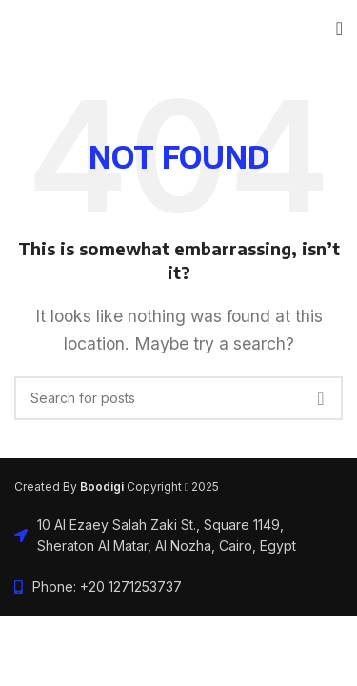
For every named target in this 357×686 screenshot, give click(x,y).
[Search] (178, 398)
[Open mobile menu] (339, 29)
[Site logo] (14, 28)
